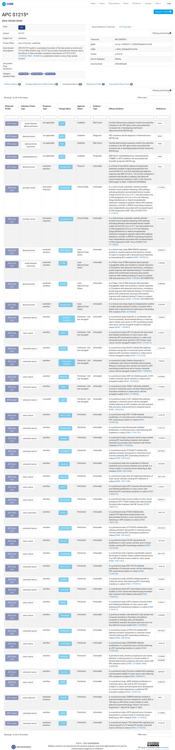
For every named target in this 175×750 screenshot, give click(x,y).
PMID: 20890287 (137, 676)
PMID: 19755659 (125, 445)
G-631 (62, 400)
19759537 (161, 579)
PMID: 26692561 (116, 410)
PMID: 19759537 (133, 584)
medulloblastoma (30, 157)
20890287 (161, 672)
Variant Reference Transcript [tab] (103, 27)
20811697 (161, 554)
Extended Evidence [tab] (72, 84)
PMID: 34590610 (141, 257)
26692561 (161, 400)
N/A (62, 124)
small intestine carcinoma (31, 264)
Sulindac (63, 438)
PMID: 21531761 (133, 433)
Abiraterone (65, 188)
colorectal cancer (30, 318)
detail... (160, 123)
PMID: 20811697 (116, 561)
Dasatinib (64, 464)
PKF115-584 (65, 415)
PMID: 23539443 (131, 381)
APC (22, 27)
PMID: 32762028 (128, 312)
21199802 (161, 713)
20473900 (161, 464)
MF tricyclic (65, 500)
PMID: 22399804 (139, 625)
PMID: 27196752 (138, 728)
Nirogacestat (65, 167)
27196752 (161, 723)
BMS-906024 (65, 250)
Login (169, 3)
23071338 (161, 477)
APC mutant (12, 124)
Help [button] (158, 3)
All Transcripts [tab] (125, 27)
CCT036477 (65, 451)
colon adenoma (29, 698)
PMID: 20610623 (122, 458)
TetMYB (63, 698)
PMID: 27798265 (131, 394)
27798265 (161, 387)
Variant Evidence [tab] (12, 84)
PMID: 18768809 (134, 664)
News (93, 3)
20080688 (161, 660)
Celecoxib (64, 590)
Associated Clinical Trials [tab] (121, 84)
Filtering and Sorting (161, 33)
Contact (148, 3)
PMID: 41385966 (133, 278)
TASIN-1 (63, 387)
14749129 (161, 415)
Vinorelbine (64, 615)
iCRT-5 (62, 603)
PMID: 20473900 (124, 471)
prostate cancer (29, 188)
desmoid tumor (29, 136)
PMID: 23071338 (122, 481)
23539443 (161, 377)
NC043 (63, 349)
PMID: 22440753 (133, 692)
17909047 (161, 317)
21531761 (161, 428)
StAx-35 (63, 477)
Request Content (163, 12)
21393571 (161, 333)
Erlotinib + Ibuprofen (67, 319)
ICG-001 (63, 541)
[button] (18, 107)
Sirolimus (64, 657)
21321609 (161, 348)
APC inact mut (12, 189)
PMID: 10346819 (34, 56)
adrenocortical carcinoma (31, 145)
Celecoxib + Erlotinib (67, 362)
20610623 (161, 451)
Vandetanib (64, 554)
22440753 (161, 682)
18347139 (161, 512)
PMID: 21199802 (139, 718)
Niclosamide (65, 428)
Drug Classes (114, 3)
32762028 (161, 304)
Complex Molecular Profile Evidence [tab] (41, 84)
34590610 (161, 250)
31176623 (161, 187)
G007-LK (63, 377)
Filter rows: (142, 97)
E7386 (62, 263)
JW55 (62, 682)
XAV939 (63, 580)
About (125, 3)
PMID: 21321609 (138, 356)
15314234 (161, 541)
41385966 (161, 263)
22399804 (161, 615)
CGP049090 (65, 644)
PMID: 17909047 (122, 327)
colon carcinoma (29, 513)
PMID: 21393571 (144, 343)
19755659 (161, 438)
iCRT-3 (62, 487)
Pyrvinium (64, 672)
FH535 (63, 513)
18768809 (161, 656)
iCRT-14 (63, 333)
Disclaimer (136, 3)
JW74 (62, 713)
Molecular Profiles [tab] (96, 84)
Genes (102, 3)
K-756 (62, 723)
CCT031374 (65, 631)
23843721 (161, 500)
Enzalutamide (65, 219)
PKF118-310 (65, 567)
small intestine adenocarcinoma (31, 125)
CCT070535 (65, 528)
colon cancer (28, 333)
